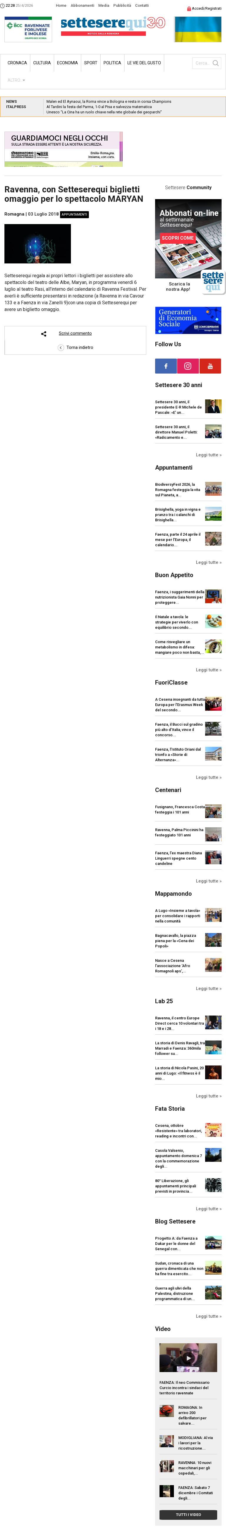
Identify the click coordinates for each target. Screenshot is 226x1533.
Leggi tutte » (209, 455)
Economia (67, 62)
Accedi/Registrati (204, 8)
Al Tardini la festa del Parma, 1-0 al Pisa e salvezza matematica (99, 107)
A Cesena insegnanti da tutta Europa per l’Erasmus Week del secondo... (180, 704)
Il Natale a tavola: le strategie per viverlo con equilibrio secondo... (176, 622)
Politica (112, 62)
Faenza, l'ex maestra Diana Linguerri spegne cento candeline (178, 858)
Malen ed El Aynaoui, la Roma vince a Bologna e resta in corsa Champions (108, 101)
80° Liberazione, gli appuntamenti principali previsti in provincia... (175, 1186)
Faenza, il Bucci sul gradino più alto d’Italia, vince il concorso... (179, 729)
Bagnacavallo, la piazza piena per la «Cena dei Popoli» (175, 940)
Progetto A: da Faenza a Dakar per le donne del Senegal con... (176, 1243)
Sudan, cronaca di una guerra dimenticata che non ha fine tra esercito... (179, 1268)
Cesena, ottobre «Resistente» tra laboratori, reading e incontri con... (178, 1130)
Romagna (14, 214)
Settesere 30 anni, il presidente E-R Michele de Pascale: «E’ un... (178, 407)
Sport (90, 62)
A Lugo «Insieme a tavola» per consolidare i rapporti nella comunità (177, 915)
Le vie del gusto (144, 62)
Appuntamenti (74, 214)
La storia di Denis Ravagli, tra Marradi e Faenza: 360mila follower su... (180, 1048)
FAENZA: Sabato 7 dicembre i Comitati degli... (195, 1492)
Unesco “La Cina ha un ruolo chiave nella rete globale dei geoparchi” (104, 112)
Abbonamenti (82, 5)
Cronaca (17, 62)
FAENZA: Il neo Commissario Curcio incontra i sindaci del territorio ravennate (184, 1387)
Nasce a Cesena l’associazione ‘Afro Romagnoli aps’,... (172, 965)
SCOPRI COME (178, 238)
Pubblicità (122, 5)
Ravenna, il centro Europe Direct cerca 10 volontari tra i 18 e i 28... (179, 1023)
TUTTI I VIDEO (188, 1514)
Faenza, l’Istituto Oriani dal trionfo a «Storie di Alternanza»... (178, 754)
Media (103, 5)
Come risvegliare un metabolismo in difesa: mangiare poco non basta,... (179, 647)
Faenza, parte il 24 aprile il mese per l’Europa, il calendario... (177, 539)
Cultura (42, 62)
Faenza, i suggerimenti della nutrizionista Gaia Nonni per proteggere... (179, 597)
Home (61, 5)
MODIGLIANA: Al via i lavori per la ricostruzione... (195, 1442)
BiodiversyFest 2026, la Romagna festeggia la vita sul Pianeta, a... (177, 489)
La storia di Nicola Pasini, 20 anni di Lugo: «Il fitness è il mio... (179, 1073)
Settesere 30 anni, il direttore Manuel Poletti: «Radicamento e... (176, 432)
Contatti (142, 5)
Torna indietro (75, 347)
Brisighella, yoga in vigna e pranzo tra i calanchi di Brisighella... (178, 514)
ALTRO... (15, 80)
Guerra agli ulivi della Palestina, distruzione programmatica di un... (175, 1293)
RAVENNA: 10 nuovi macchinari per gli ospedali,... (194, 1467)
